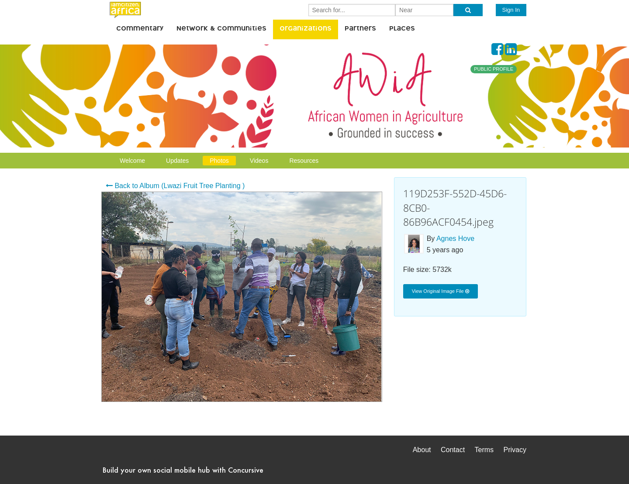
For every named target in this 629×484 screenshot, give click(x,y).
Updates (177, 160)
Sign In (511, 10)
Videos (259, 160)
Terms (484, 449)
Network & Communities (221, 29)
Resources (303, 160)
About (422, 449)
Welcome (132, 160)
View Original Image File (440, 291)
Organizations (306, 29)
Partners (360, 29)
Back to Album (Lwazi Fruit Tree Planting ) (175, 185)
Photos (219, 160)
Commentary (139, 29)
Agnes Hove (455, 238)
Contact (453, 449)
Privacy (515, 449)
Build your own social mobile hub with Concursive (183, 469)
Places (402, 29)
